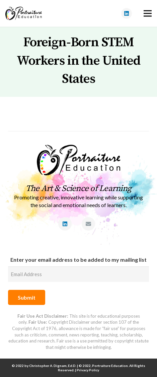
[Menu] (147, 13)
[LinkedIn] (126, 13)
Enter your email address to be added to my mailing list (78, 259)
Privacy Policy (88, 370)
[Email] (88, 224)
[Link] (23, 13)
